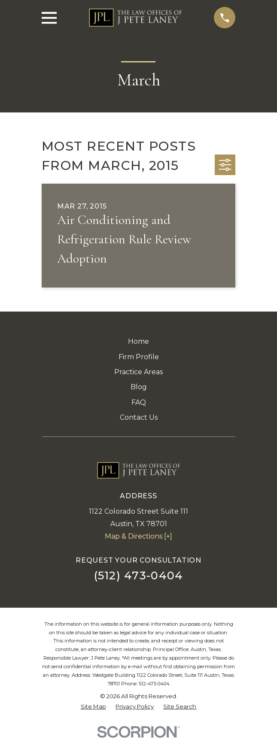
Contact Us (139, 417)
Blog (139, 387)
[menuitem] (93, 707)
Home (138, 341)
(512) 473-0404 (138, 575)
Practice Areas (138, 372)
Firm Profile (139, 357)
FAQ (138, 402)
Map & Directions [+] (138, 536)
